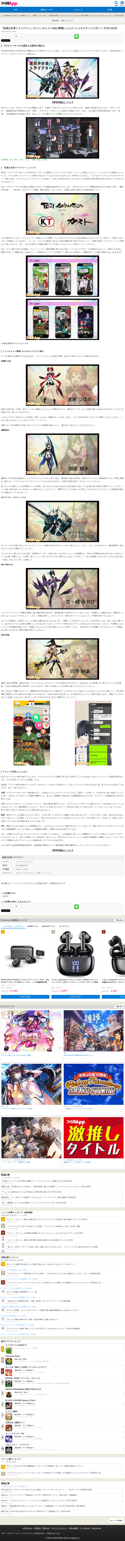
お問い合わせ (27, 1528)
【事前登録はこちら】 (62, 102)
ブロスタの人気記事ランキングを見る (14, 1316)
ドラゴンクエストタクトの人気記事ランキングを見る (19, 1334)
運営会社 (45, 1528)
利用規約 (37, 1528)
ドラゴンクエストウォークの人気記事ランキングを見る (19, 1279)
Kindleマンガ (32, 926)
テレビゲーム (64, 926)
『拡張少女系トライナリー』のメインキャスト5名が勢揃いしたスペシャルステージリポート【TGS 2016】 (86, 15)
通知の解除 (73, 1528)
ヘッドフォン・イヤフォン (13, 926)
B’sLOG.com (96, 1528)
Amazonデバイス (48, 926)
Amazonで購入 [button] (25, 997)
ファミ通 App (9, 3)
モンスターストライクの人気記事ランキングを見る (18, 1325)
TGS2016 (5, 896)
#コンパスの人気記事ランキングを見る (14, 1270)
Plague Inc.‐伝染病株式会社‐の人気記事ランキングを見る (19, 1306)
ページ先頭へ (118, 1520)
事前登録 (55, 21)
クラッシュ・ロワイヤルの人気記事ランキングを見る (19, 1297)
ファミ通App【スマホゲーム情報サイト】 (16, 15)
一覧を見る (119, 920)
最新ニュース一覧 (39, 15)
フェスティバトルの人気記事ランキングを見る (16, 1288)
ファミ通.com (84, 1528)
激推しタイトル (67, 21)
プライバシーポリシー (59, 1528)
